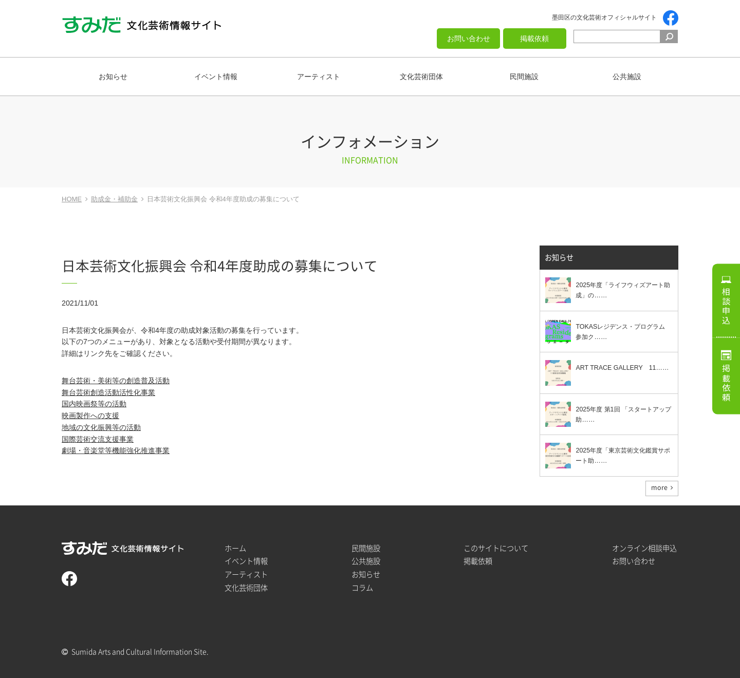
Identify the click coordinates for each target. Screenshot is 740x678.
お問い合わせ (468, 38)
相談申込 (726, 306)
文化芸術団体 (421, 76)
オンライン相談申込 (644, 548)
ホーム (235, 548)
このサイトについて (496, 548)
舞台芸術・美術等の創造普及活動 (116, 380)
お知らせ (113, 76)
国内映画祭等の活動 (94, 404)
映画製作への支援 (90, 415)
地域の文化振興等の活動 (101, 427)
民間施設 (524, 76)
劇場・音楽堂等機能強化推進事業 (116, 450)
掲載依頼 (534, 38)
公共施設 (627, 76)
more (659, 487)
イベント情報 (215, 76)
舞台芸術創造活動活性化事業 (108, 392)
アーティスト (318, 76)
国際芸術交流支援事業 (98, 439)
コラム (362, 587)
